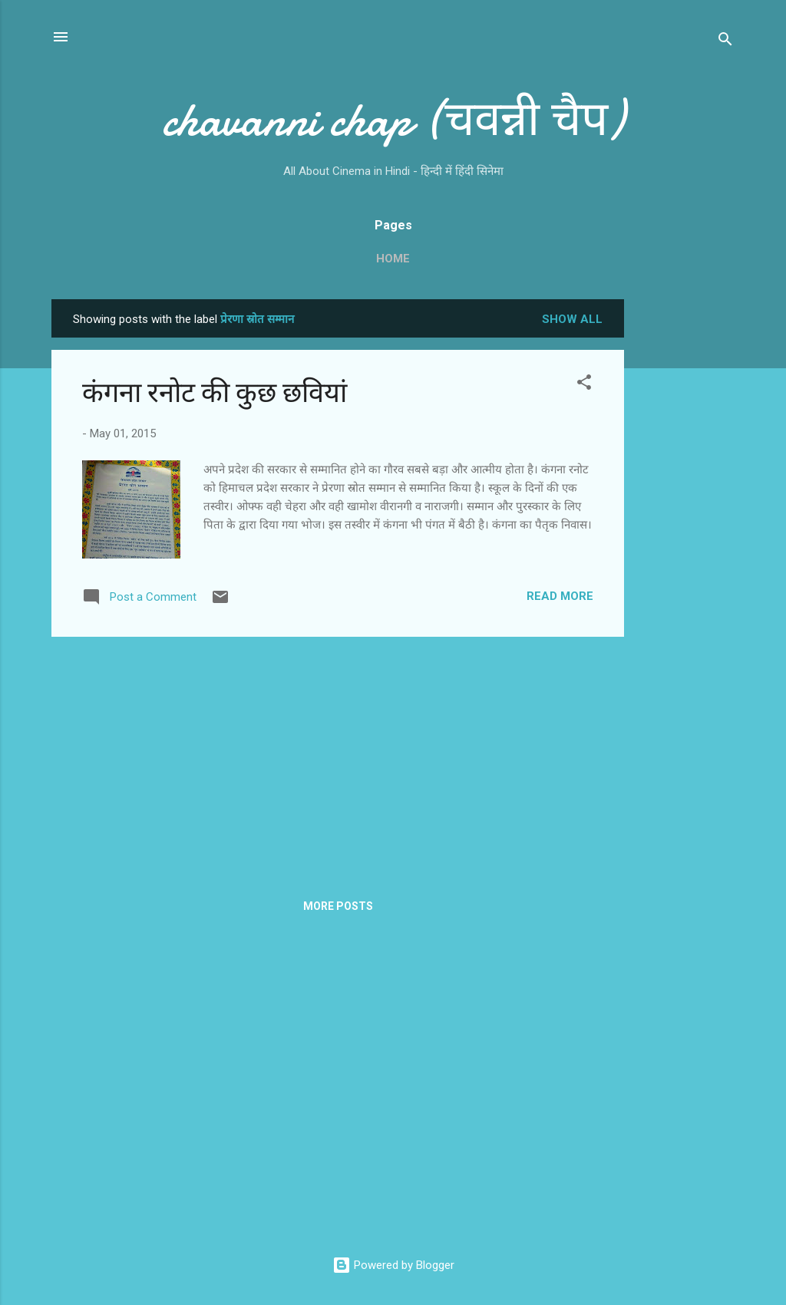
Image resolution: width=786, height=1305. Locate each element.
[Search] (725, 41)
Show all (572, 319)
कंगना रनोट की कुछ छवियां (214, 393)
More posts (338, 906)
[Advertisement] (685, 529)
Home (393, 258)
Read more (560, 596)
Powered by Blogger (393, 1265)
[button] (584, 385)
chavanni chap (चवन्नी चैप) (393, 120)
